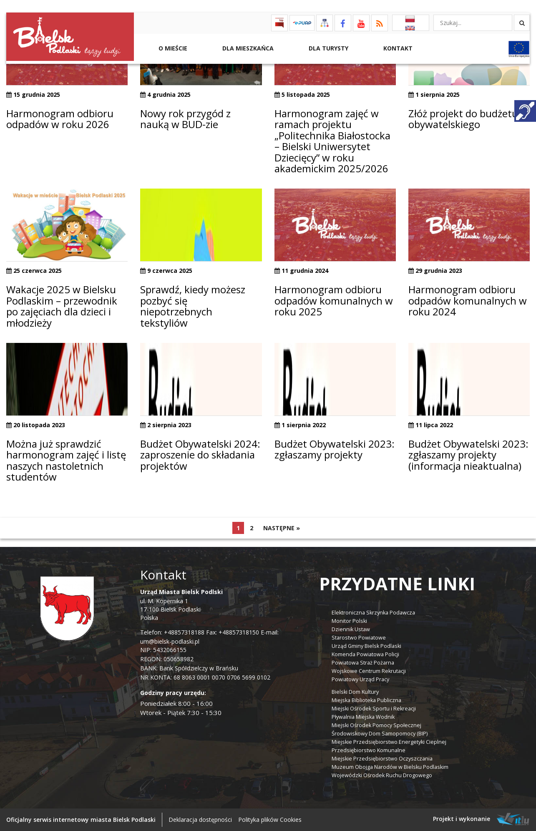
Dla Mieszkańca (247, 48)
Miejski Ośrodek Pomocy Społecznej (376, 725)
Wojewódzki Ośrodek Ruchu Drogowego (382, 775)
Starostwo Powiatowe (359, 637)
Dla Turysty (327, 48)
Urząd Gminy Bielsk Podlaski (366, 646)
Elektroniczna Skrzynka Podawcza (373, 612)
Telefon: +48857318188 (172, 632)
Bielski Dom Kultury (355, 691)
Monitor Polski (349, 621)
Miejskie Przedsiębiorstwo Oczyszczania (382, 758)
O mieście (172, 48)
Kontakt (397, 48)
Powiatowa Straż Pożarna (363, 662)
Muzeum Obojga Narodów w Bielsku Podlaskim (390, 767)
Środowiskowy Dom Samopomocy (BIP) (380, 733)
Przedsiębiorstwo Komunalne (368, 750)
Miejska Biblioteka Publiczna (366, 700)
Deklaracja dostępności (200, 819)
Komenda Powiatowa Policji (365, 654)
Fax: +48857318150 (232, 632)
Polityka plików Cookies (270, 819)
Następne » (281, 528)
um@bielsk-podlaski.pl (169, 641)
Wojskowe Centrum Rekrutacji (369, 671)
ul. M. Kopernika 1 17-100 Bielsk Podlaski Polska (181, 605)
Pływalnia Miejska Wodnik (363, 716)
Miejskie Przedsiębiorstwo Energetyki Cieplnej (389, 741)
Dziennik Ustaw (351, 629)
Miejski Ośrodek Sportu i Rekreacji (374, 708)
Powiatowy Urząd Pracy (360, 679)
